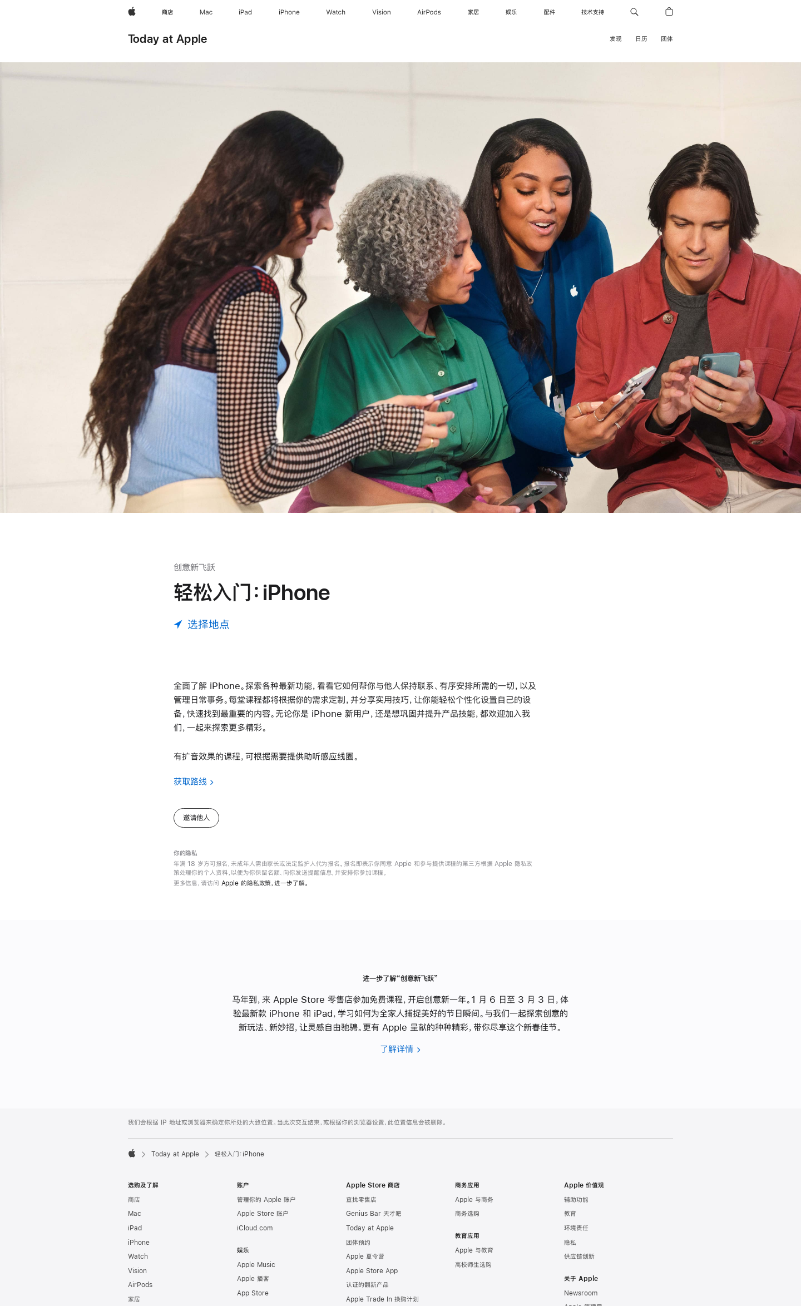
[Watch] (336, 12)
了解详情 (396, 1048)
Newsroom (580, 1293)
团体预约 (358, 1242)
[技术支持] (593, 12)
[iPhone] (289, 12)
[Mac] (206, 12)
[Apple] (131, 12)
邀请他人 (196, 818)
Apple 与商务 (474, 1199)
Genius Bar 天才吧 (374, 1213)
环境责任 (576, 1228)
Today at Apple (167, 38)
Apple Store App (372, 1271)
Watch (138, 1256)
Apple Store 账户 (263, 1213)
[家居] (473, 12)
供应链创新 (579, 1256)
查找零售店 (361, 1199)
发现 (616, 39)
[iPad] (245, 12)
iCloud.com (255, 1228)
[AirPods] (429, 12)
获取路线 (190, 781)
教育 (570, 1213)
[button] (634, 12)
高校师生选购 (473, 1265)
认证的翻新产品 (367, 1285)
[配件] (550, 12)
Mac (134, 1213)
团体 (667, 39)
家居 (134, 1299)
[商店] (167, 12)
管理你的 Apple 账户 (266, 1199)
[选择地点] (202, 624)
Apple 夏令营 (365, 1256)
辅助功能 (576, 1199)
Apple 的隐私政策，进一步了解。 (265, 883)
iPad (135, 1228)
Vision (137, 1271)
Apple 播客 (253, 1278)
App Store (253, 1293)
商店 (134, 1199)
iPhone (139, 1242)
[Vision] (381, 12)
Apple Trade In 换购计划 (382, 1299)
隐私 (570, 1242)
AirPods (140, 1285)
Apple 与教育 (474, 1250)
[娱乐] (511, 12)
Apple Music (256, 1265)
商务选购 (467, 1213)
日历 (641, 39)
